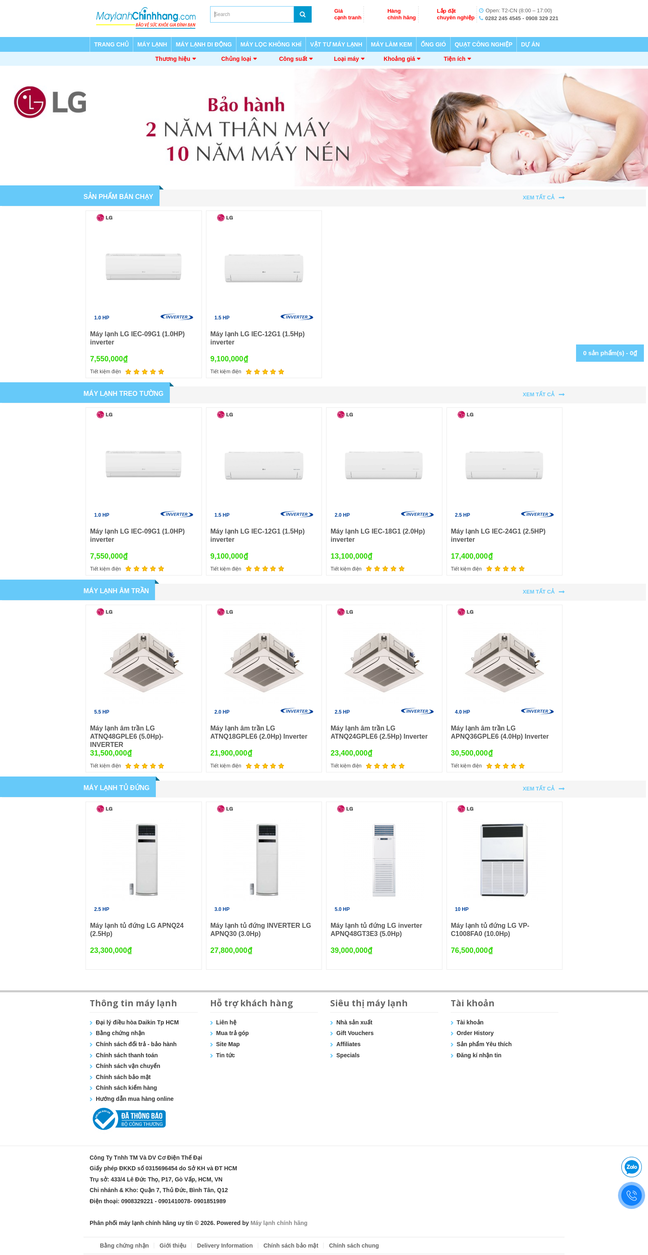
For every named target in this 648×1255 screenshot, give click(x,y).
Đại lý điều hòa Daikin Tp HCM (137, 1022)
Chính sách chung (354, 1245)
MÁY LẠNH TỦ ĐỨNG (116, 787)
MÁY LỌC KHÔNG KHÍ (271, 44)
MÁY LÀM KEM (391, 44)
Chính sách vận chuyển (128, 1066)
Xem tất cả (538, 197)
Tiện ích (454, 58)
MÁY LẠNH (152, 44)
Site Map (228, 1044)
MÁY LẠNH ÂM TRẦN (116, 590)
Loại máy (346, 58)
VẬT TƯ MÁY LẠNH (336, 44)
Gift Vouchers (355, 1033)
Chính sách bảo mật (123, 1077)
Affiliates (348, 1044)
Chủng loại (236, 58)
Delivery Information (224, 1245)
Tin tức (225, 1055)
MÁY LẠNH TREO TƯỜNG (123, 393)
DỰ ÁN (530, 44)
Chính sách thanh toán (127, 1055)
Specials (348, 1055)
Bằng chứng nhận (120, 1033)
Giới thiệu (173, 1245)
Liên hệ (226, 1022)
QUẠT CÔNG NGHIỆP (484, 44)
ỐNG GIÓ (433, 44)
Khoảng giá (399, 58)
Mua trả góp (232, 1033)
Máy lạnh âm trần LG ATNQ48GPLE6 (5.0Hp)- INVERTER (126, 736)
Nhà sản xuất (354, 1022)
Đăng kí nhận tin (479, 1055)
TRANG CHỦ (111, 44)
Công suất (293, 58)
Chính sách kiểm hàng (126, 1087)
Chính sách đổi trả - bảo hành (136, 1044)
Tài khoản (470, 1022)
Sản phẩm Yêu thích (484, 1044)
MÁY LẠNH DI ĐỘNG (203, 44)
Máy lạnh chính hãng (279, 1223)
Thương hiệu (172, 58)
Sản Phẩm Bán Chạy (118, 196)
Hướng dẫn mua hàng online (135, 1099)
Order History (475, 1033)
